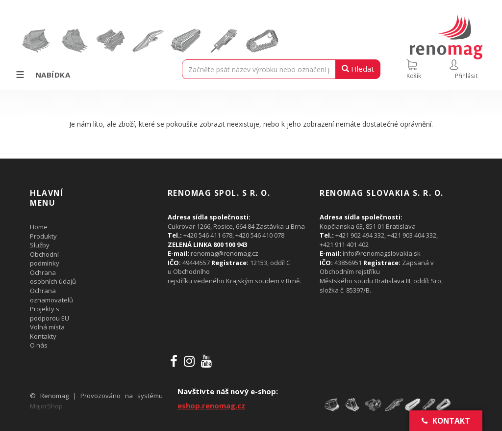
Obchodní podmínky (44, 259)
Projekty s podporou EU (49, 313)
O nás (39, 345)
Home (39, 226)
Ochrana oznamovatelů (51, 295)
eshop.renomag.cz (211, 405)
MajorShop (46, 406)
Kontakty (43, 336)
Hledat (358, 69)
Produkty (43, 236)
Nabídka (42, 75)
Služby (40, 245)
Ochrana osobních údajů (53, 277)
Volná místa (47, 327)
